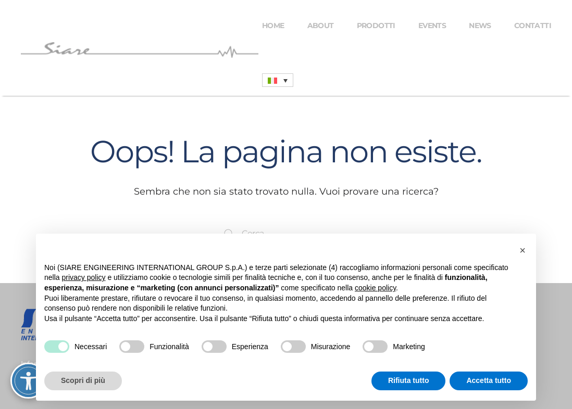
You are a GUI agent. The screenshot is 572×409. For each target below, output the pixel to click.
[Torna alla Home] (141, 50)
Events (432, 25)
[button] (522, 250)
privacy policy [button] (83, 277)
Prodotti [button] (376, 25)
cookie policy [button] (375, 288)
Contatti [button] (532, 25)
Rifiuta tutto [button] (408, 380)
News (480, 25)
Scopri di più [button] (83, 380)
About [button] (320, 25)
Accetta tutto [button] (488, 380)
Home (273, 25)
